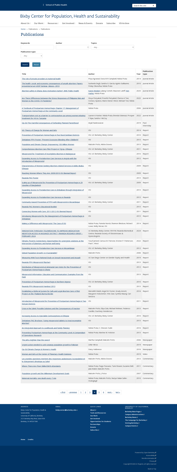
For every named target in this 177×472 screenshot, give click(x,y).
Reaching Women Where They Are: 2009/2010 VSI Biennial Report (49, 173)
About (93, 410)
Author (59, 43)
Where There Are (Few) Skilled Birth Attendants (41, 366)
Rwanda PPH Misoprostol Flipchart (36, 262)
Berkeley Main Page (133, 412)
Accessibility (151, 455)
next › (111, 392)
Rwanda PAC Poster (30, 178)
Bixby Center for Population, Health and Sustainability (70, 16)
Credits (30, 439)
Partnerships (95, 424)
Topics (94, 43)
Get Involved (68, 23)
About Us (26, 23)
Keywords (25, 43)
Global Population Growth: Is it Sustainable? (39, 253)
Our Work (39, 23)
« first (63, 392)
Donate (99, 23)
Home (23, 29)
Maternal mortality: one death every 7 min (39, 378)
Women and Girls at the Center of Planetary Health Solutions (46, 354)
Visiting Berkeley (132, 423)
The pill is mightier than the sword (36, 340)
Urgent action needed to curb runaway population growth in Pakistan (50, 344)
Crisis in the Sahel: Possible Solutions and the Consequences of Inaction (51, 308)
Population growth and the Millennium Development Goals (45, 373)
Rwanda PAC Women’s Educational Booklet (39, 206)
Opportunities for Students (100, 421)
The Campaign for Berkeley (136, 420)
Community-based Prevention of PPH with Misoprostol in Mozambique (51, 202)
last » (119, 392)
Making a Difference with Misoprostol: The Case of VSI (44, 223)
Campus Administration (134, 414)
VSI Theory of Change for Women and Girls (39, 130)
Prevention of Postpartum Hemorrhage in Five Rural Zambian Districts (50, 135)
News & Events (85, 23)
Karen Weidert (94, 91)
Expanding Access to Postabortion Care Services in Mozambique (48, 248)
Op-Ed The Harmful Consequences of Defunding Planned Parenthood (50, 123)
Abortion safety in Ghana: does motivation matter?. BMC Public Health (50, 91)
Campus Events (131, 426)
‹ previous (74, 392)
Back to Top (152, 469)
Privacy (153, 461)
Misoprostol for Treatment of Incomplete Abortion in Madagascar (49, 154)
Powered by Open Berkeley (145, 452)
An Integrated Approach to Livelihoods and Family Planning (46, 328)
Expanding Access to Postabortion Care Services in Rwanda (46, 197)
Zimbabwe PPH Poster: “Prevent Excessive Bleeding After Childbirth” (50, 139)
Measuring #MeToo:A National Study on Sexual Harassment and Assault (51, 257)
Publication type (28, 51)
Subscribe (110, 23)
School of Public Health (56, 5)
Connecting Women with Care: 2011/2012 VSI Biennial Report (47, 211)
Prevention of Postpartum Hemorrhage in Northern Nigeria (46, 281)
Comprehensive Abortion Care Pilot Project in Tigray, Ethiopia (47, 149)
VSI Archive (124, 23)
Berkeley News (131, 417)
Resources (53, 23)
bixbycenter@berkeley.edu (67, 410)
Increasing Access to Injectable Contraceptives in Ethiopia (45, 316)
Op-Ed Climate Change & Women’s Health (39, 349)
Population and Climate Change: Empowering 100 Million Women (48, 144)
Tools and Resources (98, 413)
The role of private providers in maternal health (41, 78)
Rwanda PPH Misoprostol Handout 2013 (38, 286)
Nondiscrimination (149, 458)
